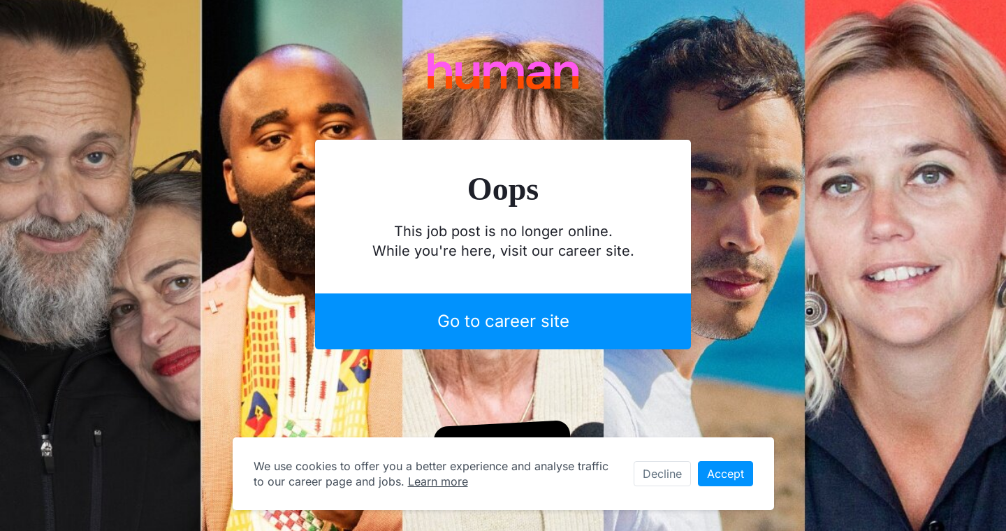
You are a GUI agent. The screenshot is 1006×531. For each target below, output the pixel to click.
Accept (725, 474)
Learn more (438, 481)
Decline (662, 474)
